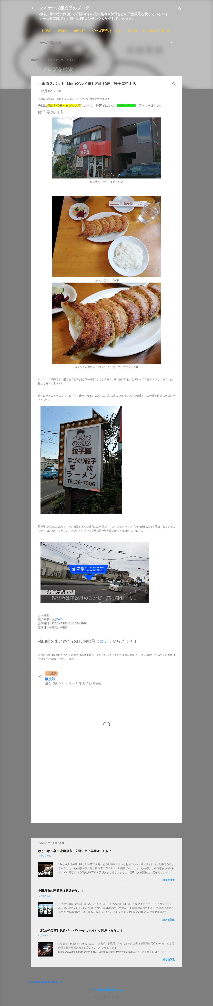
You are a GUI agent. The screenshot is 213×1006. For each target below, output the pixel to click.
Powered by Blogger (106, 990)
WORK (62, 31)
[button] (173, 83)
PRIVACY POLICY (156, 31)
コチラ (106, 641)
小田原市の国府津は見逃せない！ (61, 890)
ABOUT (79, 31)
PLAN (132, 31)
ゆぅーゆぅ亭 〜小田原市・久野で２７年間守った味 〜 (75, 851)
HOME (47, 31)
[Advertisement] (106, 791)
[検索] (180, 9)
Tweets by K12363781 (45, 982)
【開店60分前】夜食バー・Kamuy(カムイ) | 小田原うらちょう (80, 930)
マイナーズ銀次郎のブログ (64, 8)
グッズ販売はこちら (106, 31)
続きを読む (169, 880)
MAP (59, 619)
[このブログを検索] (106, 69)
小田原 (51, 673)
